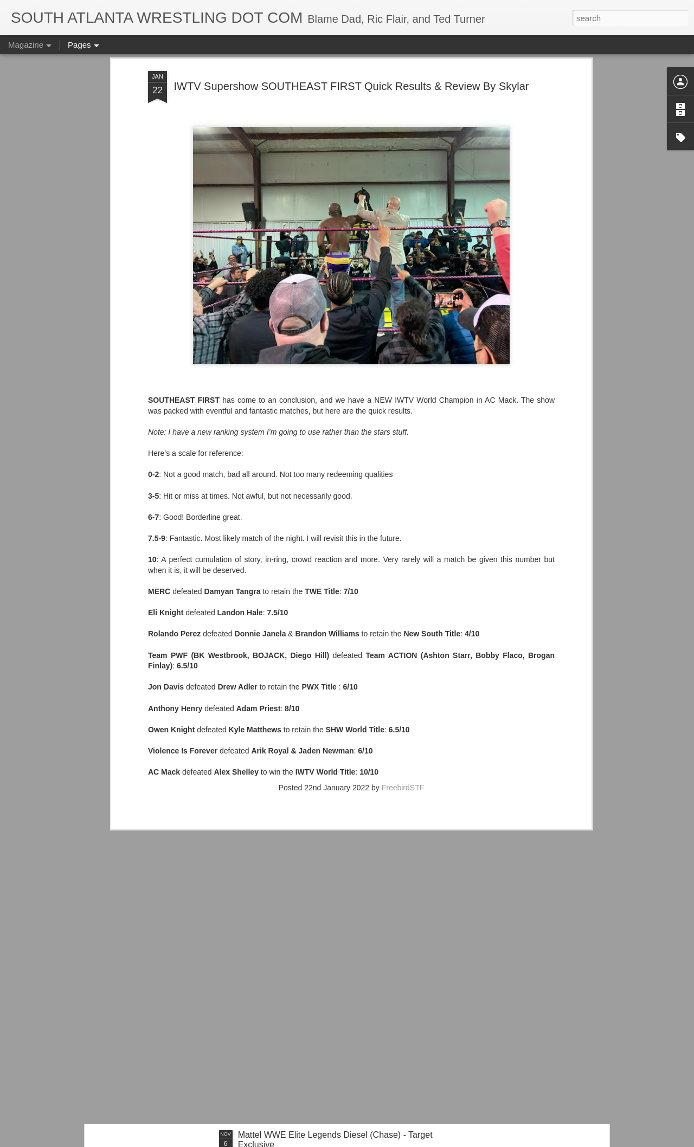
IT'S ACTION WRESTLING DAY (300, 1011)
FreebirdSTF (403, 640)
